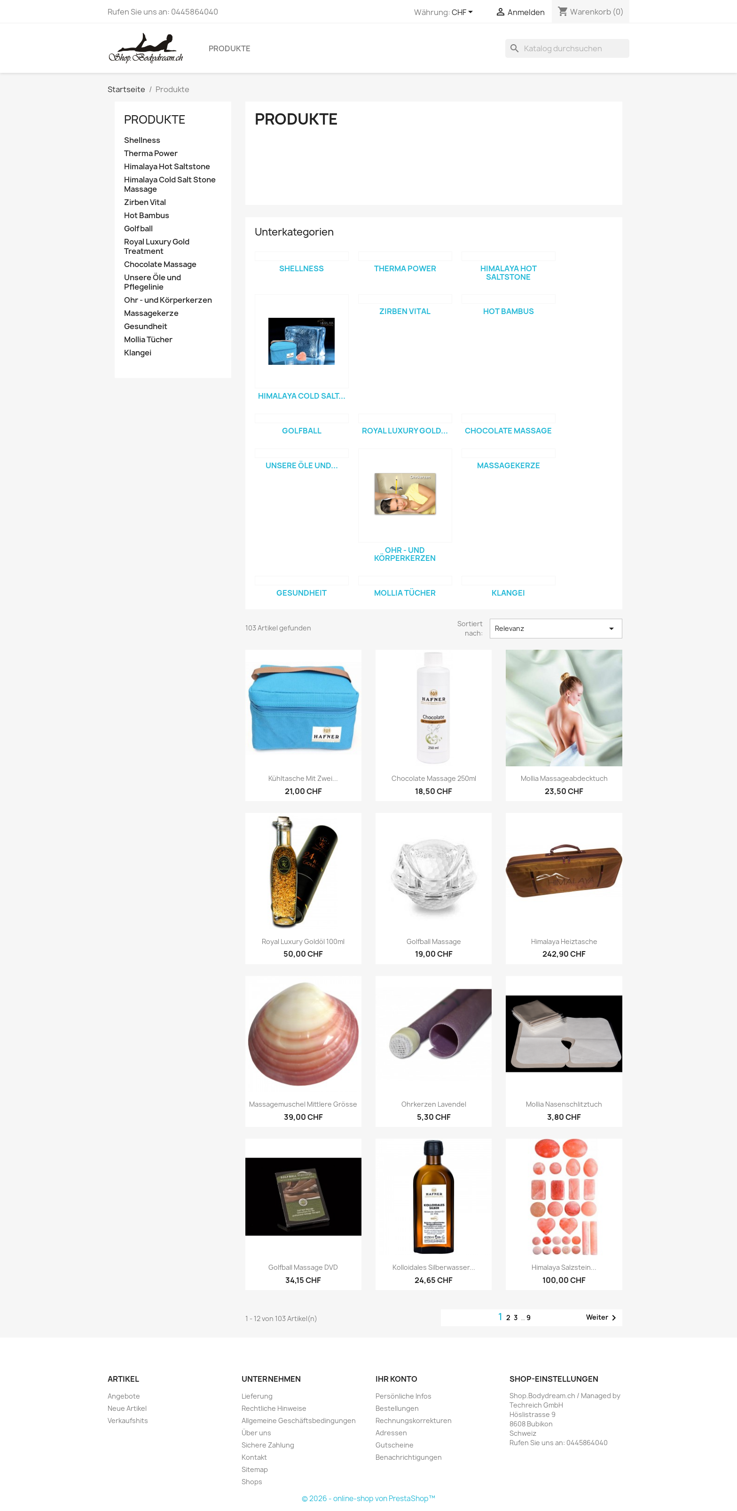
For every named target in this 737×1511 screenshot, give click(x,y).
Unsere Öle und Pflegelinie (152, 282)
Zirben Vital (145, 202)
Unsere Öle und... (302, 465)
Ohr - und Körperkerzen (168, 300)
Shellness (142, 140)
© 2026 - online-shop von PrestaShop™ (368, 1498)
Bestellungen (397, 1408)
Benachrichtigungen (409, 1457)
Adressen (391, 1432)
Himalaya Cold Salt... (301, 396)
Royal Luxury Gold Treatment (156, 246)
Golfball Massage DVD (303, 1267)
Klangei (137, 353)
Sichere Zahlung (268, 1444)
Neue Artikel (127, 1408)
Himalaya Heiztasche (564, 941)
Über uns (256, 1432)
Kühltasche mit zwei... (303, 778)
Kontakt (254, 1457)
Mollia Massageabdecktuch (564, 778)
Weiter (602, 1317)
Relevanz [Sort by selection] (556, 628)
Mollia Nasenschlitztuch (564, 1104)
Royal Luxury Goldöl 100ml (303, 941)
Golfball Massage (434, 941)
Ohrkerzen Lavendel (433, 1104)
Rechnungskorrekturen (414, 1420)
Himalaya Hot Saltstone (167, 167)
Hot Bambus (146, 215)
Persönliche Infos (403, 1396)
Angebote (124, 1396)
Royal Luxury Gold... (405, 430)
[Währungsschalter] (464, 12)
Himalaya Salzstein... (564, 1267)
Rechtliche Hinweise (274, 1408)
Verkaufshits (128, 1420)
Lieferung (257, 1396)
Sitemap (255, 1469)
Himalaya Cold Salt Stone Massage (170, 184)
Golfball (138, 229)
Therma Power (151, 153)
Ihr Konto (396, 1379)
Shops (252, 1481)
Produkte (230, 48)
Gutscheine (395, 1444)
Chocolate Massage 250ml (434, 778)
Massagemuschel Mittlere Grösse (303, 1104)
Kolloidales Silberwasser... (433, 1267)
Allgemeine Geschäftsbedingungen (299, 1420)
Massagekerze (151, 313)
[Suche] (567, 48)
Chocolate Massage (160, 264)
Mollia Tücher (148, 340)
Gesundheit (145, 326)
